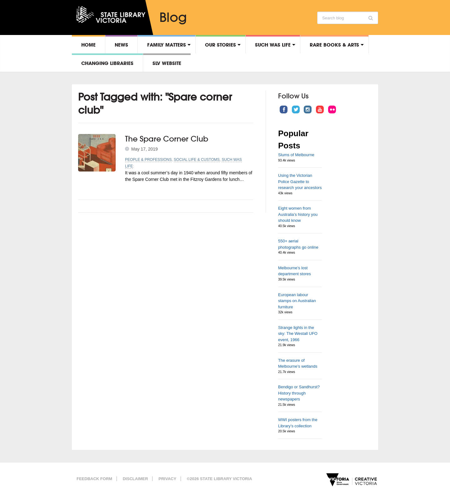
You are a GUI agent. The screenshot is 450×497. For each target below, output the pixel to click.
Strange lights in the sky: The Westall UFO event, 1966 (298, 333)
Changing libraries (107, 63)
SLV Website (166, 63)
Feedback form (94, 478)
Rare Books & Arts (334, 45)
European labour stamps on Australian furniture (297, 300)
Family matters (166, 45)
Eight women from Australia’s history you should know (298, 214)
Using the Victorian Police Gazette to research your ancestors (300, 181)
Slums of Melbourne (296, 154)
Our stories (220, 45)
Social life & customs (197, 159)
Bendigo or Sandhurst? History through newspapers (299, 393)
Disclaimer (135, 478)
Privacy (167, 478)
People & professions (148, 159)
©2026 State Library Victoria (219, 478)
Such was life (273, 45)
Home (88, 45)
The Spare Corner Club (166, 139)
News (121, 45)
